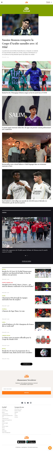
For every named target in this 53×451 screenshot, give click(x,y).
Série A (3, 427)
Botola (4, 269)
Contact (16, 415)
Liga (3, 424)
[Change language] (49, 2)
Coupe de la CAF (5, 418)
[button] (50, 448)
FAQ (15, 413)
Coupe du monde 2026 (7, 282)
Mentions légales (18, 410)
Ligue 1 (4, 322)
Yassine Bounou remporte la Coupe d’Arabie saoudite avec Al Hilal (20, 43)
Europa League (5, 423)
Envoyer (26, 392)
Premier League (5, 426)
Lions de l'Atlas (6, 335)
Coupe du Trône (5, 413)
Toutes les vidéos (26, 261)
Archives (16, 417)
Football (4, 309)
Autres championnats (6, 432)
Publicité (16, 412)
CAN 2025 (4, 409)
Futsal (4, 295)
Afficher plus (26, 364)
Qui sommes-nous (18, 409)
